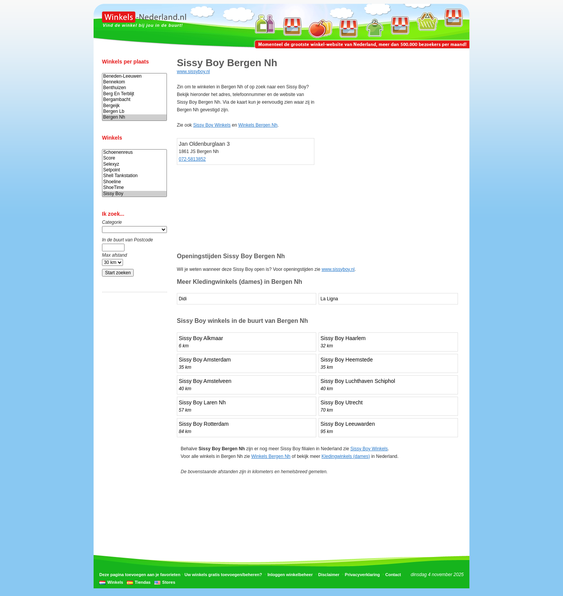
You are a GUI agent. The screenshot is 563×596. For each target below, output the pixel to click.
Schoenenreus (134, 152)
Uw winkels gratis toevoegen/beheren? (223, 574)
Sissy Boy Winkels (212, 125)
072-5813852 (192, 159)
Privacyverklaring (362, 574)
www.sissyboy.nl (193, 71)
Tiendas (142, 582)
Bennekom (134, 82)
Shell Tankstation (134, 176)
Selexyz (134, 164)
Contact (393, 574)
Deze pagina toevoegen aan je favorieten (139, 574)
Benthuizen (134, 88)
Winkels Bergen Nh (258, 125)
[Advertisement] (132, 418)
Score (134, 158)
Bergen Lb (134, 111)
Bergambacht (134, 100)
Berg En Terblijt (134, 94)
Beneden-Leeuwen (134, 76)
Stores (168, 582)
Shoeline (134, 182)
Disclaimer (329, 574)
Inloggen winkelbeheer (290, 574)
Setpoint (134, 170)
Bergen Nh (134, 117)
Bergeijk (134, 106)
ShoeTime (134, 188)
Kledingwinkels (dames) (346, 456)
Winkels (115, 582)
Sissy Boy (134, 194)
